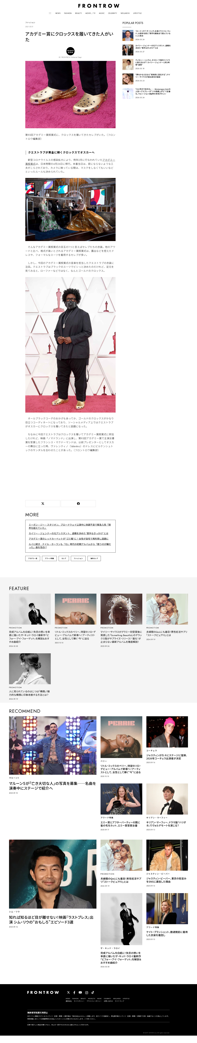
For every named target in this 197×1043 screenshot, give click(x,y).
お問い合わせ (108, 1008)
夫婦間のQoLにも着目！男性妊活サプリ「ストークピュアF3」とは (166, 633)
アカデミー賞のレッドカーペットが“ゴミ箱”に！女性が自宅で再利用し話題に (67, 539)
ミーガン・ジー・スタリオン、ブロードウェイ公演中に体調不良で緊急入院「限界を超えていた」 (70, 527)
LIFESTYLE (137, 13)
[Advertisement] (70, 476)
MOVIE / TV (90, 13)
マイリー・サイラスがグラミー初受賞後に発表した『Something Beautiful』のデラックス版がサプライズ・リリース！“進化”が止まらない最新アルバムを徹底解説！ (121, 638)
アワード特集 (49, 558)
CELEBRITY (112, 13)
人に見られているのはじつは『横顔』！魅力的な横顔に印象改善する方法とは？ (29, 698)
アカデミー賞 (32, 558)
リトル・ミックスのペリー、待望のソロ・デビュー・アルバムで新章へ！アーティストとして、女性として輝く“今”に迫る (75, 635)
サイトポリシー (79, 1008)
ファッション (78, 558)
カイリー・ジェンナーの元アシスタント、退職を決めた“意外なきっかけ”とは (67, 533)
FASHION (68, 13)
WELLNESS (125, 13)
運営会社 (69, 1008)
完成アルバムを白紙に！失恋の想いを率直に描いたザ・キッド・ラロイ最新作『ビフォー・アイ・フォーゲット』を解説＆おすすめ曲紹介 (29, 637)
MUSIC (102, 13)
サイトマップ (119, 1008)
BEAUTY (78, 13)
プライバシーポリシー (94, 1008)
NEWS (58, 13)
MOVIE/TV (91, 1006)
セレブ (64, 558)
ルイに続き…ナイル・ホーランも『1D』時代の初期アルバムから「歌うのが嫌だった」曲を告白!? (69, 546)
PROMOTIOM (16, 627)
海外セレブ (94, 558)
